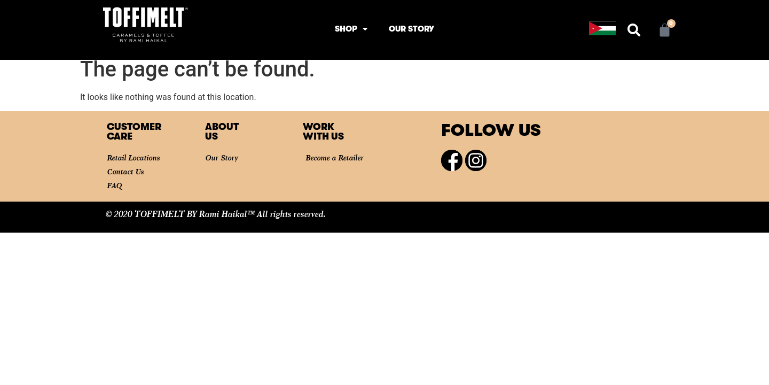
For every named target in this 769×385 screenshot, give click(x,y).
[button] (634, 30)
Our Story (411, 29)
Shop (351, 29)
